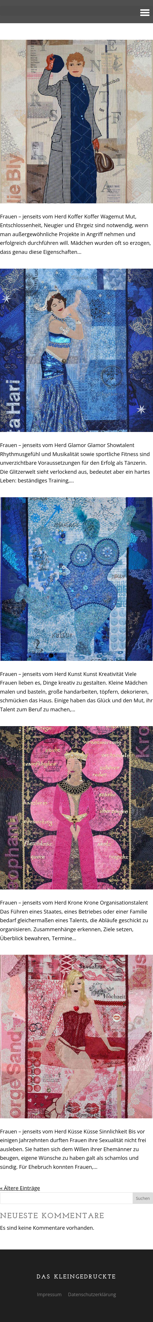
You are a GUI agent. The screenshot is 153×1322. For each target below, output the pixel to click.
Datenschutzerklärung (92, 1295)
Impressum (49, 1295)
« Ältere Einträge (20, 1187)
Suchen (143, 1198)
